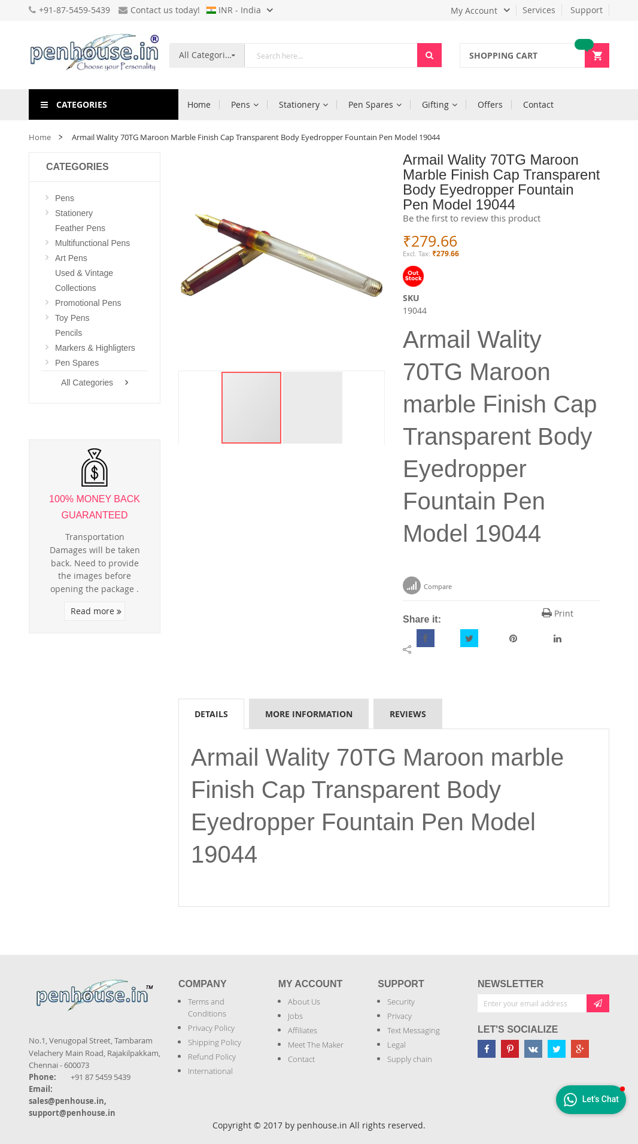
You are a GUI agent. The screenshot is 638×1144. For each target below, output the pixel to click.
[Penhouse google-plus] (580, 1049)
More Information (309, 714)
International (210, 1071)
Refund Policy (212, 1056)
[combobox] (331, 55)
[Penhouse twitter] (557, 1049)
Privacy (399, 1016)
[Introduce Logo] (30, 1017)
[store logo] (94, 55)
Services (538, 10)
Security (401, 1001)
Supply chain (409, 1059)
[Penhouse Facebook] (487, 1049)
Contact (301, 1059)
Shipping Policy (214, 1042)
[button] (312, 408)
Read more (96, 611)
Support (586, 10)
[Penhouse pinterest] (510, 1049)
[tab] (211, 714)
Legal (396, 1044)
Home (40, 137)
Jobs (295, 1016)
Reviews (408, 714)
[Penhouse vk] (533, 1049)
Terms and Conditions (207, 1007)
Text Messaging (413, 1030)
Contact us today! (159, 10)
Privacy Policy (211, 1027)
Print (557, 613)
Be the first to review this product (471, 218)
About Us (304, 1001)
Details (211, 714)
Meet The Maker (316, 1044)
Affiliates (302, 1030)
